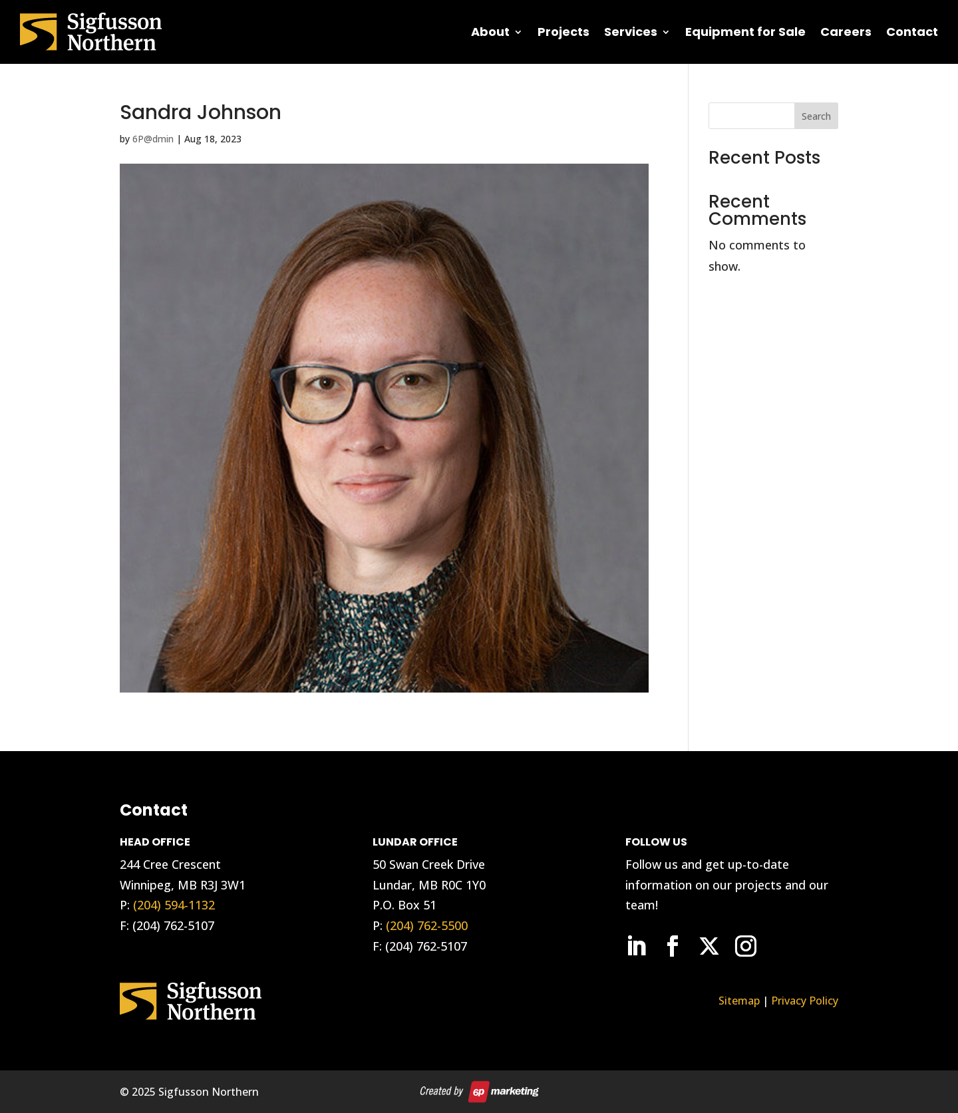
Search (816, 116)
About (490, 31)
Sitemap (739, 1000)
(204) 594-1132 (174, 905)
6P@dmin (153, 138)
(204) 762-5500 (427, 925)
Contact (912, 31)
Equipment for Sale (745, 31)
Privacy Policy (804, 1000)
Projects (563, 31)
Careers (846, 31)
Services (630, 31)
